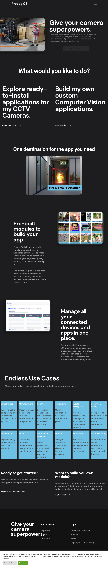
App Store (45, 530)
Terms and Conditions (81, 530)
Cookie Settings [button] (9, 563)
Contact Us (46, 538)
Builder (44, 534)
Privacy (74, 534)
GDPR (73, 538)
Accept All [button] (22, 563)
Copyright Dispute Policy (82, 542)
